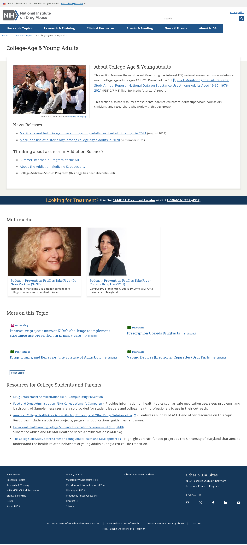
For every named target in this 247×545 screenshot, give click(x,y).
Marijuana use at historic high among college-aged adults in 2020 (70, 140)
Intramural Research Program (202, 487)
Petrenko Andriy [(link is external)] (76, 116)
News (10, 502)
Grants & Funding (164, 28)
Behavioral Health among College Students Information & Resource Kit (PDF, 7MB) (76, 428)
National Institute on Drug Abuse (165, 524)
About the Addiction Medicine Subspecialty (52, 166)
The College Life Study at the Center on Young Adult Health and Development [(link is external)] (74, 439)
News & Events (200, 28)
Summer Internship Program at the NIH (50, 160)
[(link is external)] (200, 503)
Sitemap (70, 507)
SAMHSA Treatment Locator (133, 200)
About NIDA (13, 507)
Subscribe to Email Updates (139, 475)
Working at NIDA (75, 491)
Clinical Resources (125, 28)
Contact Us (72, 502)
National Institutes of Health (123, 524)
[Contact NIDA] (187, 503)
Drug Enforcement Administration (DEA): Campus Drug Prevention (63, 397)
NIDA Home (13, 475)
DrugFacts (138, 328)
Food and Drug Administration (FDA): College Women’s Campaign (62, 404)
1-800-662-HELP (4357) (185, 200)
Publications (22, 352)
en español (237, 12)
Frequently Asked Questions (82, 496)
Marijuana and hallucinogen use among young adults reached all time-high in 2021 (83, 133)
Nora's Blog (21, 325)
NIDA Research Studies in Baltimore (206, 481)
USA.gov (196, 524)
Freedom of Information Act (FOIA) (85, 486)
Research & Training (83, 28)
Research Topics (44, 28)
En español (91, 336)
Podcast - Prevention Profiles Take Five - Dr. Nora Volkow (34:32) (44, 283)
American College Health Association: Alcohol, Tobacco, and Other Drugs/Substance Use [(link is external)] (82, 416)
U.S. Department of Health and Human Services (72, 524)
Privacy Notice (74, 475)
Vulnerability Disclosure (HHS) (82, 480)
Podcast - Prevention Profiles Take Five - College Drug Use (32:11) (120, 283)
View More (17, 373)
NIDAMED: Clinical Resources (23, 491)
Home (15, 28)
